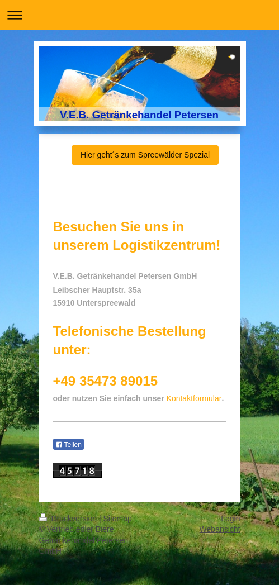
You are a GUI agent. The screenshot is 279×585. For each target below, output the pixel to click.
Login (230, 518)
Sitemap (117, 518)
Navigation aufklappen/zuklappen (139, 15)
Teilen (68, 445)
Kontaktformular (194, 398)
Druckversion (69, 518)
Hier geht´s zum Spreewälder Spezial (145, 154)
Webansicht (220, 529)
